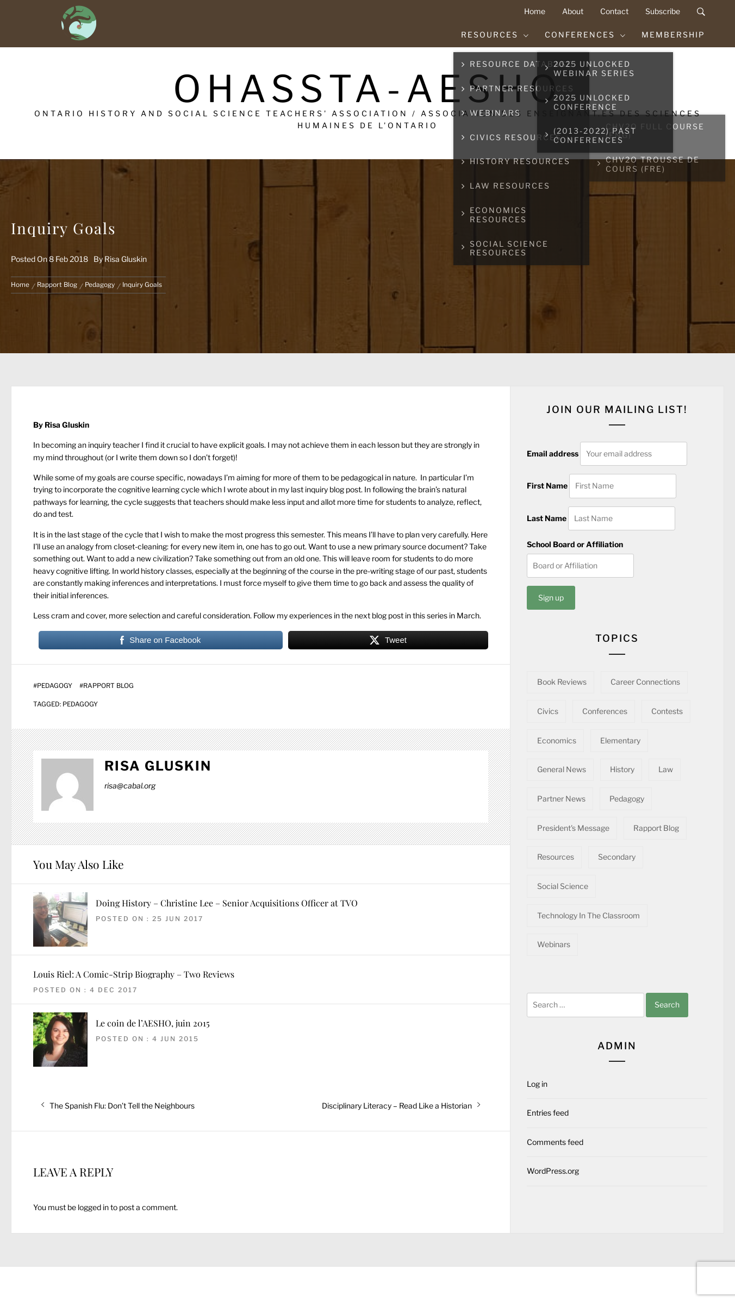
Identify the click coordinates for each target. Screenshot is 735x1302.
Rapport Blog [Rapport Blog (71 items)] (656, 827)
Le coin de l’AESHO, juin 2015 (153, 1023)
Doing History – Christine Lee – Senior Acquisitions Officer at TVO (227, 903)
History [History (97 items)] (622, 769)
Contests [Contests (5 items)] (667, 711)
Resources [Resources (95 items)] (555, 856)
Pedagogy (54, 686)
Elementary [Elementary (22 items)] (620, 740)
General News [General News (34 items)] (561, 769)
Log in (537, 1083)
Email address (552, 453)
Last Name (546, 518)
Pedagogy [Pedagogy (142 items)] (626, 798)
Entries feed (548, 1112)
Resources (495, 34)
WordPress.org (553, 1170)
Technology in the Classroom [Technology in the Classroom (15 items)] (588, 915)
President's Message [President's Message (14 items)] (573, 827)
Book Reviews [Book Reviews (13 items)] (562, 681)
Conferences (585, 34)
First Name (547, 485)
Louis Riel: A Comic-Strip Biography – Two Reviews (133, 974)
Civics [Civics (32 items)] (547, 711)
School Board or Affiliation (575, 544)
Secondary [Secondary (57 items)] (617, 856)
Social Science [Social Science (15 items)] (562, 886)
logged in (93, 1207)
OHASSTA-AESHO (368, 88)
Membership (673, 34)
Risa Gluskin (125, 259)
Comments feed (555, 1142)
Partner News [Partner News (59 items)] (561, 798)
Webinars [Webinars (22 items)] (553, 944)
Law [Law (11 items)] (665, 769)
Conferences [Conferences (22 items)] (604, 711)
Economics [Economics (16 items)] (556, 740)
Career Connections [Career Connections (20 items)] (645, 681)
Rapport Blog (108, 686)
